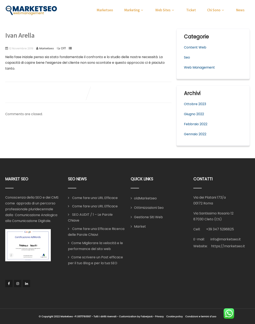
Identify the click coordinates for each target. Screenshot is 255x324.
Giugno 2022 (194, 114)
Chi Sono (216, 10)
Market (140, 226)
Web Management (199, 67)
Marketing (134, 10)
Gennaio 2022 (195, 134)
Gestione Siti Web (148, 217)
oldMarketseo (145, 198)
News (240, 10)
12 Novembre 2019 (21, 48)
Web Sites (165, 10)
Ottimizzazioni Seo (149, 207)
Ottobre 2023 (195, 104)
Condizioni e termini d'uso (200, 316)
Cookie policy (174, 316)
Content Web (195, 47)
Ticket (191, 10)
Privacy (159, 316)
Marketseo (105, 10)
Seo (187, 57)
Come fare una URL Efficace (94, 197)
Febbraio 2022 (195, 124)
